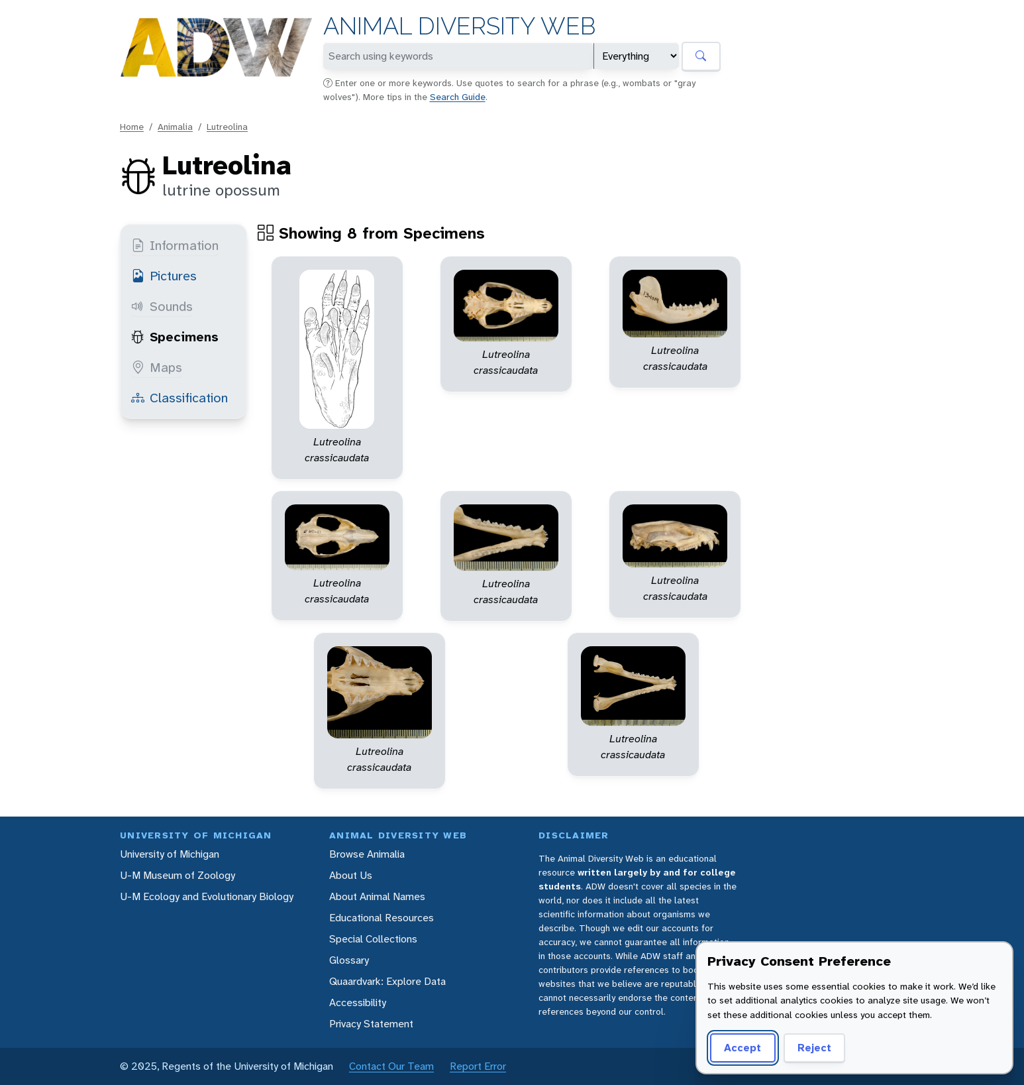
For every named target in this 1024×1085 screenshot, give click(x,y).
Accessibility (357, 1002)
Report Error (478, 1066)
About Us (350, 875)
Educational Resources (381, 918)
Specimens (175, 337)
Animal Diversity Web (459, 26)
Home (132, 127)
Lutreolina (227, 127)
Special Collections (373, 939)
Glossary (349, 960)
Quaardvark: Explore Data (387, 981)
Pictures (164, 276)
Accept (742, 1048)
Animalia (175, 127)
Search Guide (458, 97)
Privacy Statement (371, 1024)
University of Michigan (169, 854)
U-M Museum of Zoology (177, 875)
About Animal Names (377, 896)
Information (175, 245)
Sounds (162, 306)
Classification (179, 398)
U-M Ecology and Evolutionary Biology (206, 896)
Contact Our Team (391, 1066)
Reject (814, 1048)
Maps (156, 367)
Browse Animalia (367, 854)
